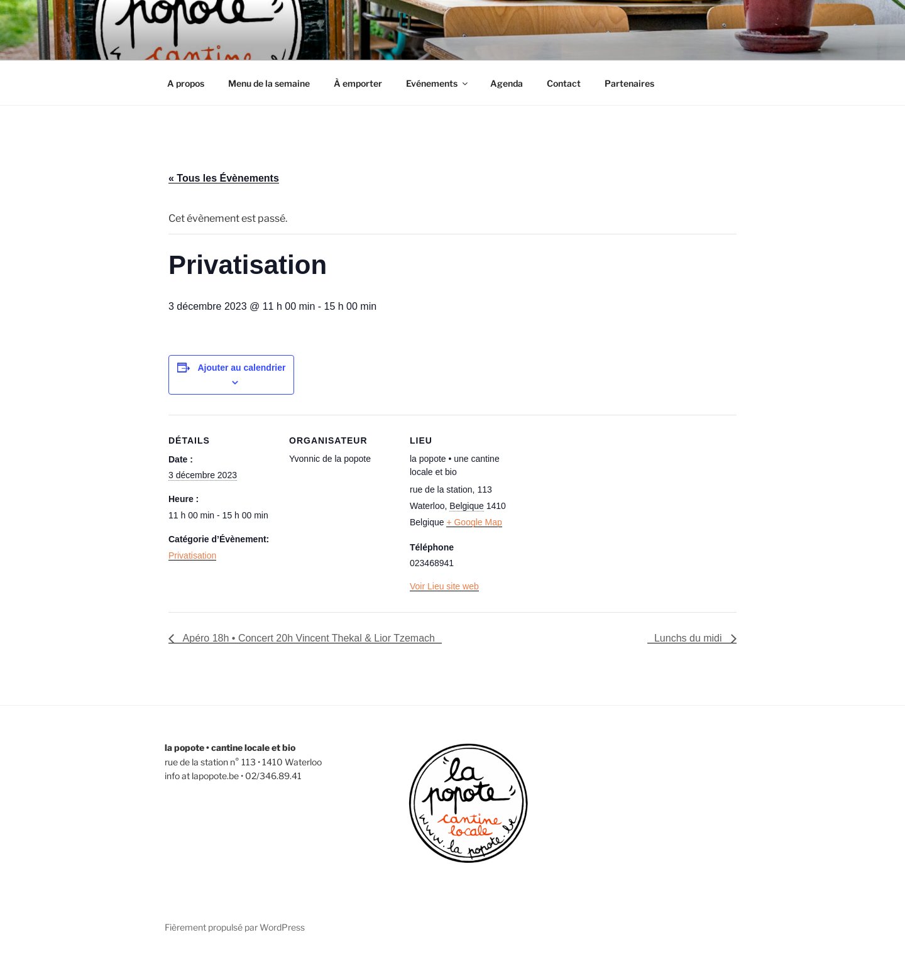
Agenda (506, 83)
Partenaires (629, 83)
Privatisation (192, 555)
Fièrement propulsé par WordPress (235, 927)
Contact (564, 83)
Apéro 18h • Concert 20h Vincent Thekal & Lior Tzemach (307, 638)
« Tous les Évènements (223, 178)
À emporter (358, 83)
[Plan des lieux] (596, 501)
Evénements (437, 83)
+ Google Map (474, 522)
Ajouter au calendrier (241, 368)
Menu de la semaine (269, 83)
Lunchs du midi (689, 638)
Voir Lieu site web (444, 586)
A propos (185, 83)
